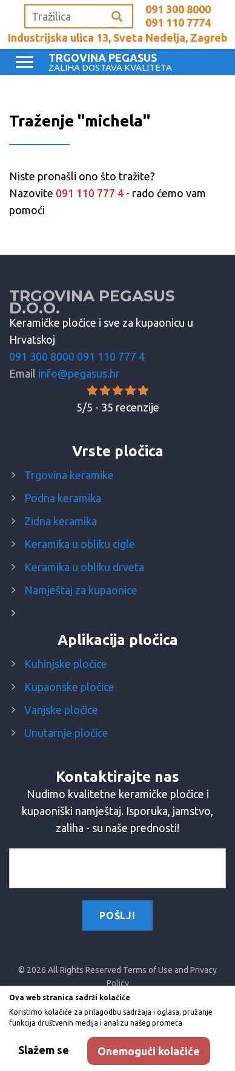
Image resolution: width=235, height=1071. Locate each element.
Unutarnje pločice (66, 733)
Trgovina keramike (69, 475)
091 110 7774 (178, 22)
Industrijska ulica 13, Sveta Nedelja (118, 37)
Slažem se (43, 1050)
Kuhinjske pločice (65, 664)
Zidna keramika (60, 521)
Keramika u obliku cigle (79, 544)
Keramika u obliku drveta (84, 567)
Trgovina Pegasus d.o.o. (92, 302)
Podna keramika (62, 498)
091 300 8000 (178, 9)
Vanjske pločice (61, 710)
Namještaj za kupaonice (80, 590)
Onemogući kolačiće (149, 1051)
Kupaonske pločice (69, 687)
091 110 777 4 (111, 356)
